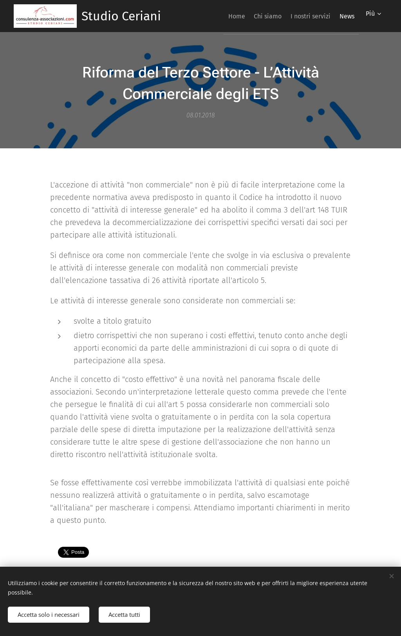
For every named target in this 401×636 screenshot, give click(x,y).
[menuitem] (218, 16)
